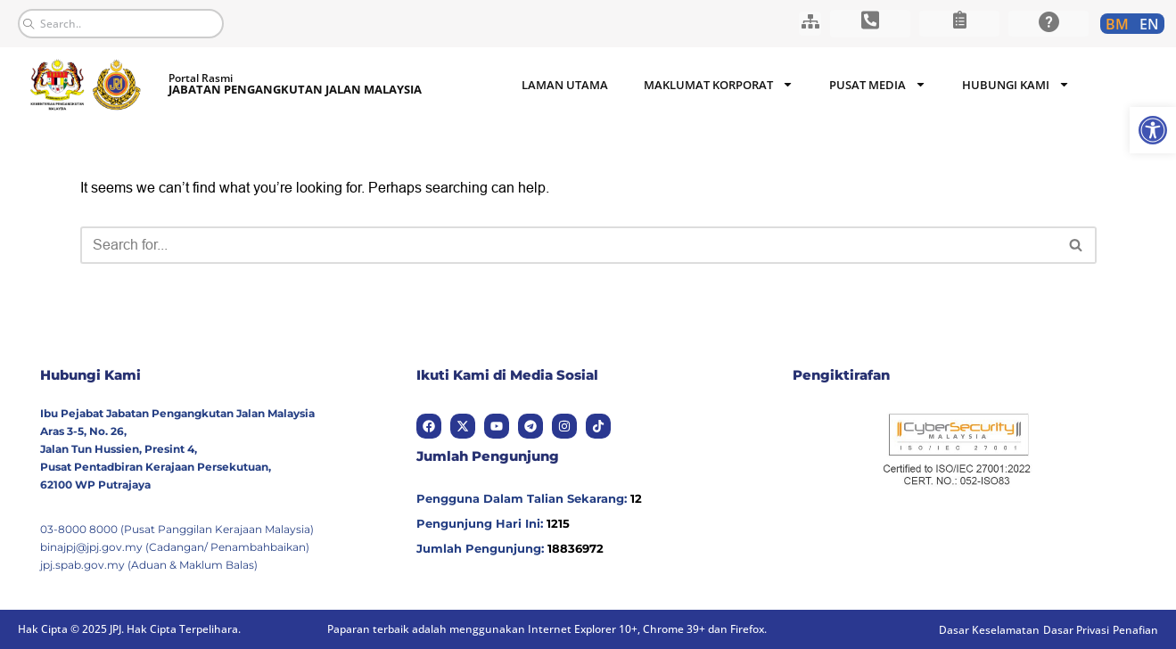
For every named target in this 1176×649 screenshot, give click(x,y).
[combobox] (121, 23)
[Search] (568, 245)
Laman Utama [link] (565, 85)
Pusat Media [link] (877, 84)
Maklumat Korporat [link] (719, 84)
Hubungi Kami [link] (1016, 84)
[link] (1153, 130)
